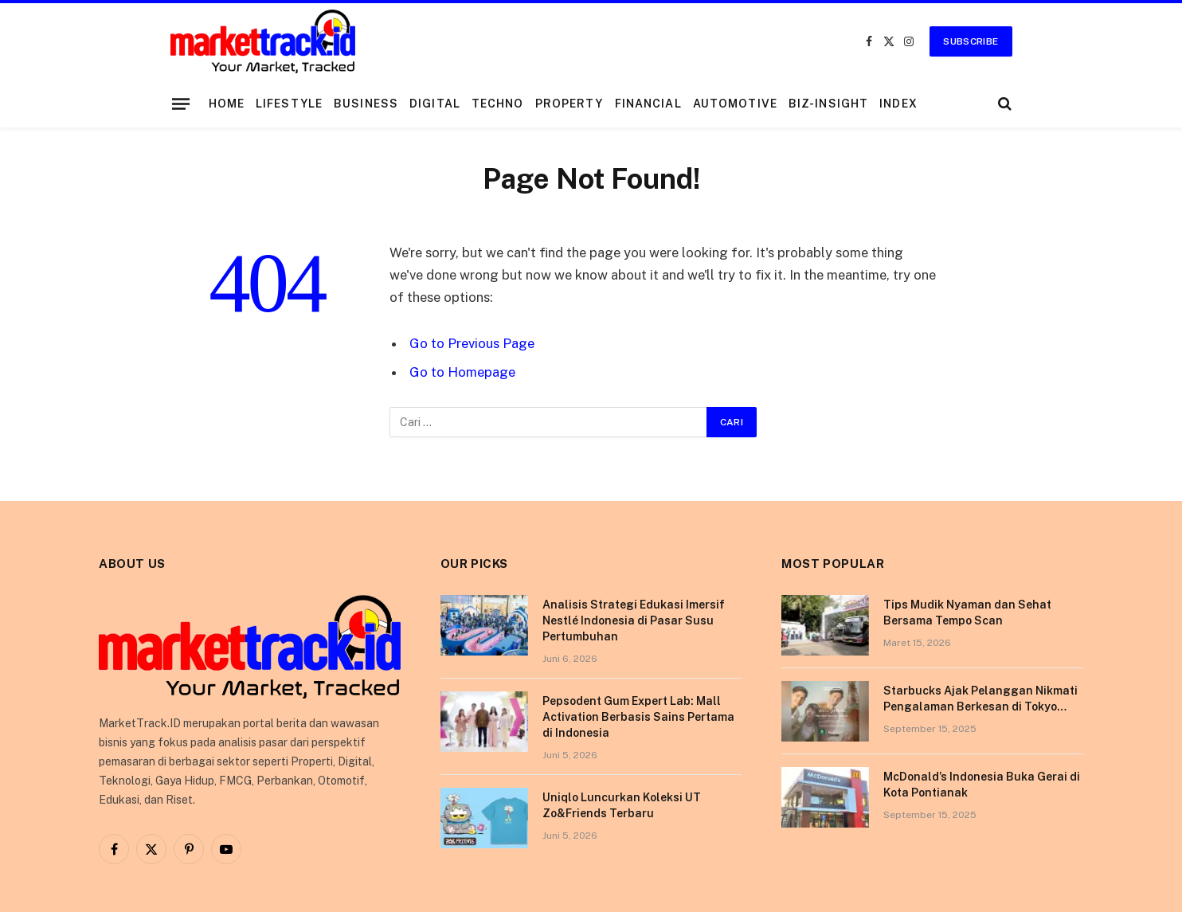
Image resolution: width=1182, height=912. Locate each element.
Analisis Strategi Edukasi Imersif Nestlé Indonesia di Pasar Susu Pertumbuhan (633, 620)
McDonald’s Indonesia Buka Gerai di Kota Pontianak (981, 784)
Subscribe (970, 41)
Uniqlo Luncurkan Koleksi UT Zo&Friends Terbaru (621, 805)
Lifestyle (289, 103)
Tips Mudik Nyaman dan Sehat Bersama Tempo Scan (967, 612)
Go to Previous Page (471, 343)
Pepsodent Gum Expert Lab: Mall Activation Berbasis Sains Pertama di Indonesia (638, 717)
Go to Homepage (462, 372)
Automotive (735, 103)
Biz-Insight (828, 103)
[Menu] (180, 103)
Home (227, 103)
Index (898, 103)
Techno (498, 103)
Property (569, 103)
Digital (434, 103)
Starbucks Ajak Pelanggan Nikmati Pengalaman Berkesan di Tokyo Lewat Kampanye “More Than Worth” (980, 699)
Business (366, 103)
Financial (648, 103)
